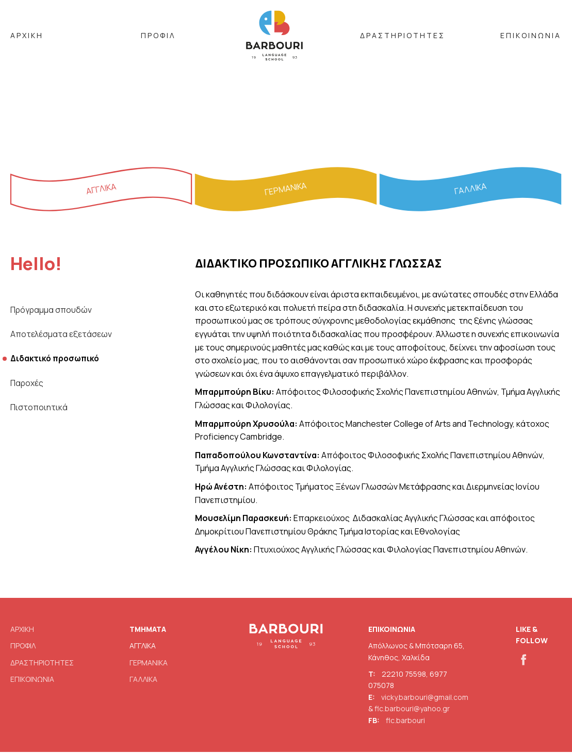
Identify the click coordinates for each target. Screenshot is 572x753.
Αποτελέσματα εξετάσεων (61, 335)
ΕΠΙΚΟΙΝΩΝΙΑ (530, 35)
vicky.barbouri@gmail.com (424, 698)
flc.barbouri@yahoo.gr (412, 709)
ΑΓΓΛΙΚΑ (142, 646)
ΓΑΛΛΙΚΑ (143, 680)
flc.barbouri (405, 721)
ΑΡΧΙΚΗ (26, 35)
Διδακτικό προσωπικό (57, 359)
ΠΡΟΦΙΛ (158, 35)
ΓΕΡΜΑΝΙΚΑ (148, 663)
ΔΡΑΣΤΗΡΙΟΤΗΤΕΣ (402, 35)
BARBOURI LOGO (274, 36)
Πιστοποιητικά (40, 408)
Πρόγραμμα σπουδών (52, 310)
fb (519, 658)
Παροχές (27, 384)
